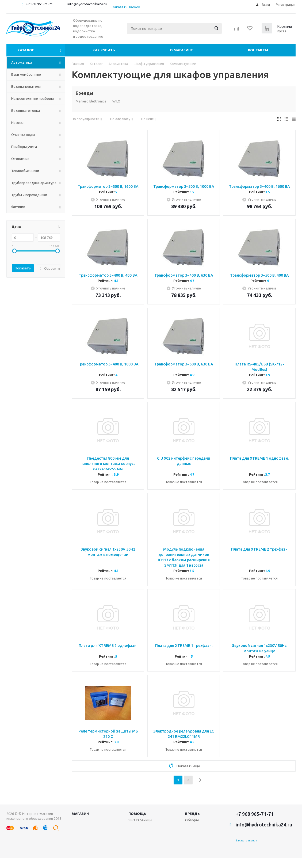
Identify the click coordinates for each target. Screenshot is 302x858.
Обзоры (192, 820)
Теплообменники (25, 171)
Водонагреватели (26, 86)
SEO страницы (140, 820)
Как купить (104, 50)
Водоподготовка (25, 110)
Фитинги (18, 207)
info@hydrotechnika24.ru (87, 4)
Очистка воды (23, 134)
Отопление (20, 159)
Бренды (193, 813)
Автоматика (21, 62)
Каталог (25, 50)
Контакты (258, 50)
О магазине (181, 50)
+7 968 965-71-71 (39, 4)
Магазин (80, 813)
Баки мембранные (26, 74)
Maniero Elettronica (91, 101)
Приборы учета (24, 146)
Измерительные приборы (32, 98)
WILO (116, 101)
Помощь (137, 813)
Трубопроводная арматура (33, 183)
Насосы (17, 122)
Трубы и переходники (29, 195)
